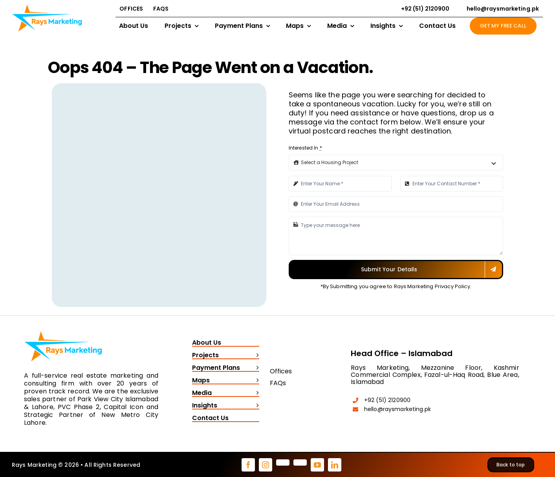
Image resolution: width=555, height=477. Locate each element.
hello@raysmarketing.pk (397, 409)
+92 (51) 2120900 (387, 400)
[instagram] (265, 465)
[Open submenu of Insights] (255, 405)
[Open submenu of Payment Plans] (255, 368)
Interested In (305, 147)
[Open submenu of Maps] (255, 380)
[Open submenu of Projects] (255, 355)
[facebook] (248, 465)
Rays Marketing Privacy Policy (432, 286)
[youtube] (317, 465)
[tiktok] (300, 462)
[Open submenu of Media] (255, 393)
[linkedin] (334, 465)
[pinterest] (282, 462)
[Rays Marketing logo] (63, 329)
